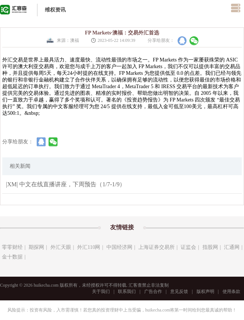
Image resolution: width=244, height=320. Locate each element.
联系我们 (127, 291)
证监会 (188, 247)
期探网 (36, 247)
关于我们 (101, 291)
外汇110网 (88, 247)
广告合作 (153, 291)
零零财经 (12, 247)
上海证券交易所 (156, 247)
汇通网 (232, 247)
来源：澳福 (62, 40)
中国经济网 (119, 247)
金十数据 (12, 257)
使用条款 (231, 291)
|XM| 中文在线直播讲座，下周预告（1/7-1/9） (65, 184)
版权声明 (205, 291)
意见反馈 (179, 291)
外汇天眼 (60, 247)
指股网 (210, 247)
